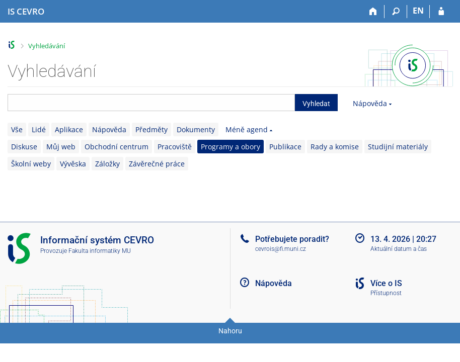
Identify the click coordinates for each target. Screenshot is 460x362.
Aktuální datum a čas (398, 248)
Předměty (151, 129)
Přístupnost (386, 293)
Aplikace (69, 129)
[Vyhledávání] (396, 11)
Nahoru (230, 331)
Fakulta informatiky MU (99, 250)
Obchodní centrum (116, 146)
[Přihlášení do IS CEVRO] (441, 11)
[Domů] (373, 11)
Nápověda (370, 103)
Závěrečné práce (157, 163)
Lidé (39, 129)
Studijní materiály (398, 146)
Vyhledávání (46, 45)
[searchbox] (151, 102)
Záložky (107, 163)
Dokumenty (196, 129)
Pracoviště (175, 146)
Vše (17, 129)
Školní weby (31, 163)
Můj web (60, 146)
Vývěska (73, 163)
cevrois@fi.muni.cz (280, 248)
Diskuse (24, 146)
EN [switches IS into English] (418, 10)
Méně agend (246, 129)
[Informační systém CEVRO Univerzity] (26, 11)
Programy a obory (230, 146)
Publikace (285, 146)
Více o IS (386, 283)
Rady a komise (335, 146)
